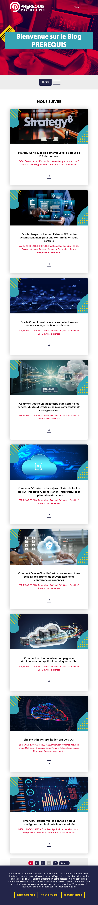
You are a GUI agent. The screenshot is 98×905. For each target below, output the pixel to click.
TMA (50, 832)
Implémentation (43, 161)
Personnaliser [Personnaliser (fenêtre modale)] (73, 895)
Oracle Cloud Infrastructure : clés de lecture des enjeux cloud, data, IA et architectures (49, 324)
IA (34, 161)
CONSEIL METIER (36, 246)
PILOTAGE (49, 246)
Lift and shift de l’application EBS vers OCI (49, 739)
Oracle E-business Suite (40, 748)
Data (44, 829)
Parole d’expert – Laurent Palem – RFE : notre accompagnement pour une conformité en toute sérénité (49, 237)
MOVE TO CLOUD (31, 330)
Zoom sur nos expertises (66, 164)
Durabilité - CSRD (70, 246)
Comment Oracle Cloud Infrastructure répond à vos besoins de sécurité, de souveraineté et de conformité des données (49, 576)
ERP (20, 330)
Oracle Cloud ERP (71, 330)
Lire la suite (49, 176)
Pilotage (55, 748)
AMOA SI (23, 246)
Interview (34, 249)
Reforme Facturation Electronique (54, 249)
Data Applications (55, 829)
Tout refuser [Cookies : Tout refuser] (49, 895)
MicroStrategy (33, 164)
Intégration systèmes (60, 161)
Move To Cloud (47, 164)
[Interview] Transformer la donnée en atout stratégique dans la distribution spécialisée (49, 822)
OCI (60, 330)
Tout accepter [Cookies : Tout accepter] (26, 895)
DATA (21, 161)
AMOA (58, 246)
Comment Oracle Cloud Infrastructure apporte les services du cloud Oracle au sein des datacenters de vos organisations (49, 407)
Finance (28, 161)
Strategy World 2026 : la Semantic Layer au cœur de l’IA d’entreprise (49, 154)
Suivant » (64, 863)
